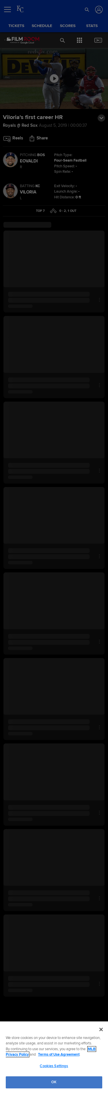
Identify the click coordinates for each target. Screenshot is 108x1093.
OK (53, 1082)
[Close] (101, 1029)
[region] (54, 1057)
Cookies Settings (54, 1066)
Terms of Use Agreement (58, 1054)
